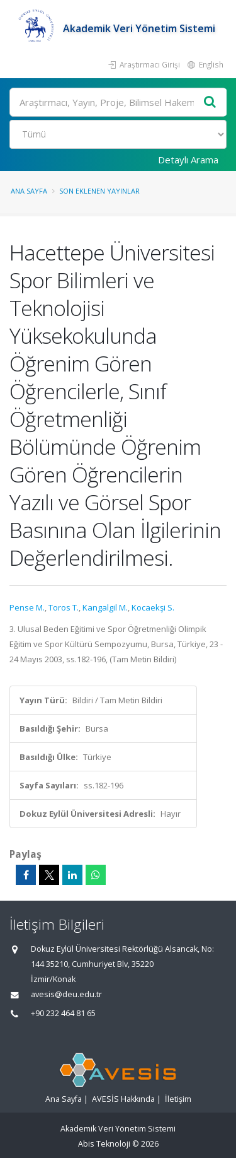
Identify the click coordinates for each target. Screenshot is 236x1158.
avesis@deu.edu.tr (66, 994)
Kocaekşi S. (153, 607)
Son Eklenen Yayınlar (99, 191)
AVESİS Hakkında (123, 1099)
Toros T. (63, 607)
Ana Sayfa (29, 191)
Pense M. (27, 607)
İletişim (178, 1099)
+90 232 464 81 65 (63, 1013)
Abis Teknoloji (104, 1143)
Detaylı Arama (188, 159)
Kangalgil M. (105, 607)
